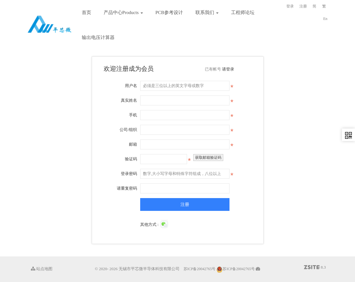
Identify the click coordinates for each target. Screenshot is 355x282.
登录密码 (129, 173)
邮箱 (133, 144)
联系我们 (207, 12)
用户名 (131, 85)
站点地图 (41, 268)
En (325, 19)
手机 (133, 115)
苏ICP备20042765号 (200, 269)
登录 (290, 6)
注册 (303, 6)
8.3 (315, 267)
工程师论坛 (242, 12)
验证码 (131, 159)
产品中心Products (123, 12)
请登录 (228, 69)
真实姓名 (129, 100)
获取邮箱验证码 (208, 157)
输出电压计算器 (98, 37)
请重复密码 (127, 188)
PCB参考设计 (169, 12)
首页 (86, 12)
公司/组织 (128, 129)
